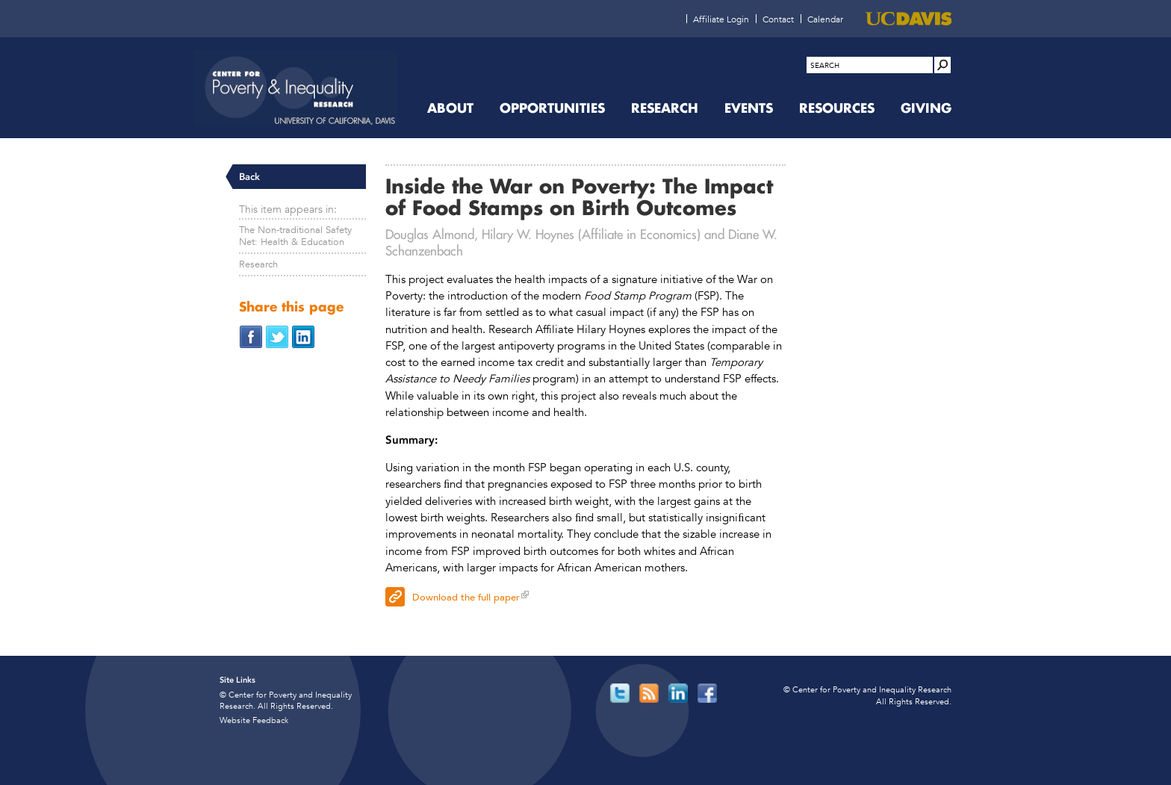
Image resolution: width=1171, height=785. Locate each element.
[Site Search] (942, 65)
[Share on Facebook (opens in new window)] (251, 335)
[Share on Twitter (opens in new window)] (277, 335)
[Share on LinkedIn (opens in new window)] (303, 335)
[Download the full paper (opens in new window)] (585, 595)
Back (249, 176)
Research (258, 264)
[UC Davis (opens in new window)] (908, 18)
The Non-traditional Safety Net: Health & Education (295, 235)
